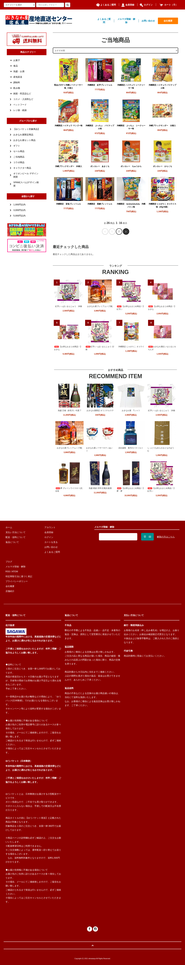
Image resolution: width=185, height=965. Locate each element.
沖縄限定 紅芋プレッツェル (100, 85)
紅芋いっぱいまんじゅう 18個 (68, 306)
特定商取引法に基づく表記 (19, 576)
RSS (8, 571)
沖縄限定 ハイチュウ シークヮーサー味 (131, 86)
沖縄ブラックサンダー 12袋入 (162, 125)
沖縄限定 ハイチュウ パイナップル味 (162, 86)
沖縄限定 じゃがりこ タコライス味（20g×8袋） (162, 205)
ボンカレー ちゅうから (131, 166)
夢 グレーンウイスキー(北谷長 (68, 489)
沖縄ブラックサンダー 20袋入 (68, 166)
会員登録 (127, 4)
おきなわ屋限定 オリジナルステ (100, 410)
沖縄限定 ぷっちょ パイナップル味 (100, 127)
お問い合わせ (148, 21)
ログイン (146, 4)
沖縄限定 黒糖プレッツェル (100, 204)
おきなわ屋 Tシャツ (131, 410)
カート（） (169, 4)
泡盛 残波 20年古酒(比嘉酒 (100, 488)
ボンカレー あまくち (99, 166)
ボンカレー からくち (162, 166)
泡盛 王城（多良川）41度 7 (69, 410)
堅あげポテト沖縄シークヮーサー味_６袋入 (68, 86)
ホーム (9, 527)
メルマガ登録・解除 (126, 21)
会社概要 (168, 21)
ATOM (15, 571)
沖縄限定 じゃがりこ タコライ (131, 347)
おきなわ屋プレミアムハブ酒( (100, 306)
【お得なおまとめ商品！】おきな (162, 307)
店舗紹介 (10, 591)
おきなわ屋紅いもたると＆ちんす (162, 348)
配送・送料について (16, 537)
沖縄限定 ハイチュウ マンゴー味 (68, 125)
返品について (12, 542)
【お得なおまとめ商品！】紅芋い (131, 307)
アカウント (49, 527)
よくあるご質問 (106, 4)
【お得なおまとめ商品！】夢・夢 (131, 489)
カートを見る (51, 542)
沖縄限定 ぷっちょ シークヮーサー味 (131, 127)
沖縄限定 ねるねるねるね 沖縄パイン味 (131, 205)
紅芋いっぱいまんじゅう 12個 (99, 348)
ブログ (9, 561)
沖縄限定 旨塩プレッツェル (68, 204)
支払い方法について (16, 532)
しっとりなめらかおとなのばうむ (160, 449)
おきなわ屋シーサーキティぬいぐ (99, 449)
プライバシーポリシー (17, 581)
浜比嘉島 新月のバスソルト (130, 448)
